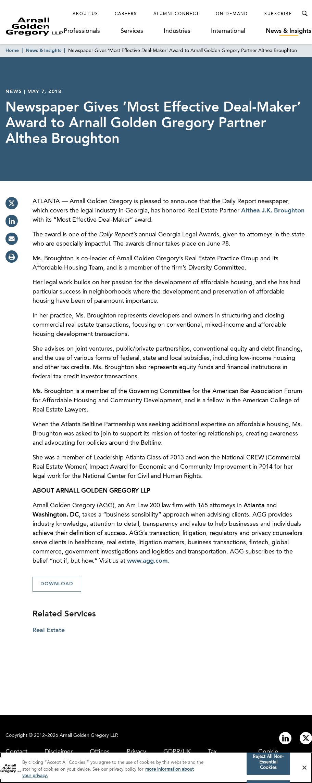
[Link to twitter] (306, 738)
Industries (177, 31)
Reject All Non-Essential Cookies (268, 763)
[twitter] (11, 203)
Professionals (82, 31)
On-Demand (232, 14)
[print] (11, 256)
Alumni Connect (176, 14)
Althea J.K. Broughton (272, 211)
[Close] (304, 769)
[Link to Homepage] (34, 26)
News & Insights (288, 31)
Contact (16, 752)
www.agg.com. (148, 561)
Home (12, 50)
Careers (126, 14)
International (228, 31)
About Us (85, 14)
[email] (11, 239)
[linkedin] (11, 221)
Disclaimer (59, 752)
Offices (100, 752)
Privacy (136, 752)
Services (132, 31)
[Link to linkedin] (285, 738)
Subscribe (278, 14)
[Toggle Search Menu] (304, 14)
